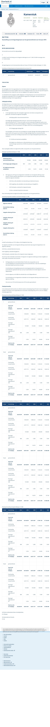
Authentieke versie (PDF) (11, 34)
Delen (45, 33)
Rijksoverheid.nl (7, 662)
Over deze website (7, 634)
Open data (6, 654)
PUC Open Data (7, 657)
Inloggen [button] (43, 2)
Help (5, 639)
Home (11, 6)
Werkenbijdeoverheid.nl (9, 665)
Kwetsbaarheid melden (9, 650)
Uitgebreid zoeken (19, 6)
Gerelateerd (31, 33)
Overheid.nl (4, 6)
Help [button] (46, 6)
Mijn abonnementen (29, 6)
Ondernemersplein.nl (8, 663)
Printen (38, 33)
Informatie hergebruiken (9, 644)
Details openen (1, 14)
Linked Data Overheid (8, 655)
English (5, 637)
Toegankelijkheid (7, 647)
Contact (5, 636)
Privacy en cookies (7, 645)
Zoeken (5, 640)
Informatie (22, 33)
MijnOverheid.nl (7, 660)
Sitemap (5, 649)
